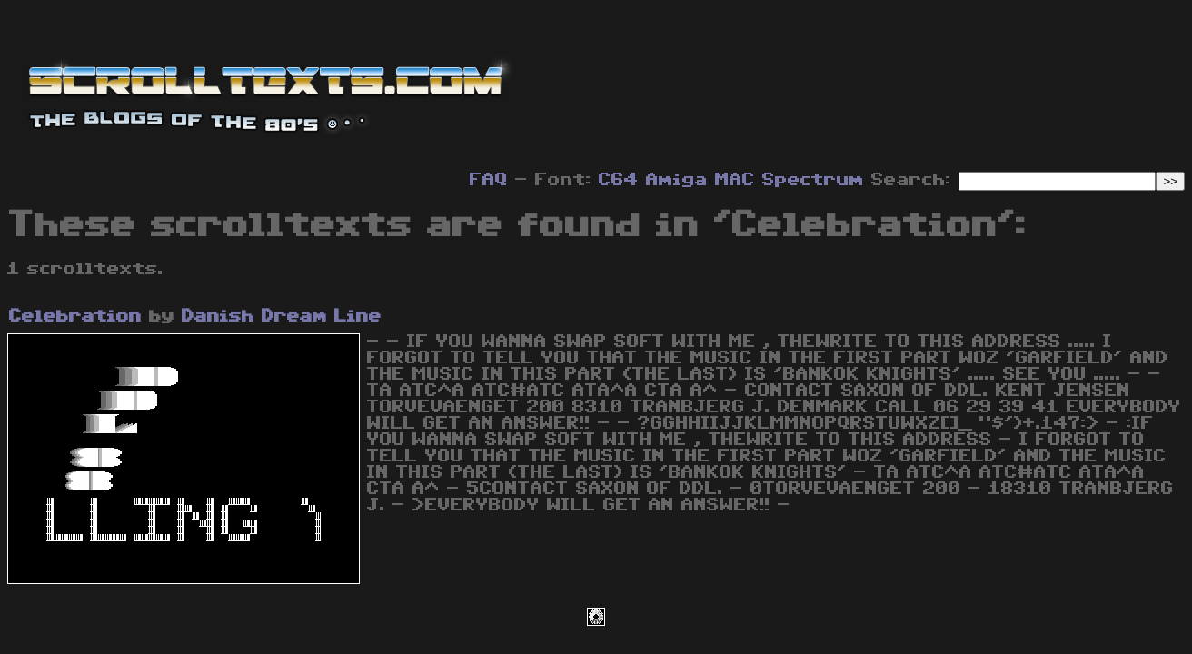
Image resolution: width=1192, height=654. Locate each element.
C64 (619, 180)
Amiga (677, 180)
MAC (735, 180)
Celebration (75, 316)
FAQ (489, 180)
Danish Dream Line (282, 316)
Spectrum (813, 180)
